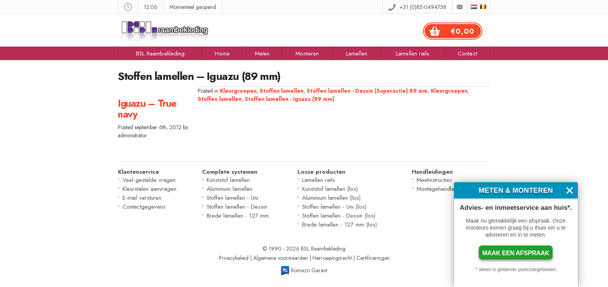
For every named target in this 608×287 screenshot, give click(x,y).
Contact (467, 53)
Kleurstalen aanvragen (149, 189)
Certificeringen (373, 258)
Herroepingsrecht (332, 258)
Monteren (307, 53)
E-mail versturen (142, 198)
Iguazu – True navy (147, 108)
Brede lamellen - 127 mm (238, 215)
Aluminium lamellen (229, 189)
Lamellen (356, 53)
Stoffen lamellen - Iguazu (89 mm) (289, 99)
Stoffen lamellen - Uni (232, 198)
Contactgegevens (144, 206)
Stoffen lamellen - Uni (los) (334, 206)
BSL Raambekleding (160, 53)
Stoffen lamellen (282, 91)
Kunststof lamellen (228, 180)
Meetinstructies (434, 180)
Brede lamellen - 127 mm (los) (339, 224)
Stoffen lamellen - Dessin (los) (338, 215)
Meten (262, 53)
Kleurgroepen (238, 91)
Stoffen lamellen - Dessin (237, 206)
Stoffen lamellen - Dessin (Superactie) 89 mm (367, 91)
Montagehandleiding (441, 189)
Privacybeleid (234, 258)
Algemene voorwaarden (280, 258)
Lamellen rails (412, 53)
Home (222, 53)
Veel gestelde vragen (149, 180)
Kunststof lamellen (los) (330, 189)
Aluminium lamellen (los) (331, 198)
